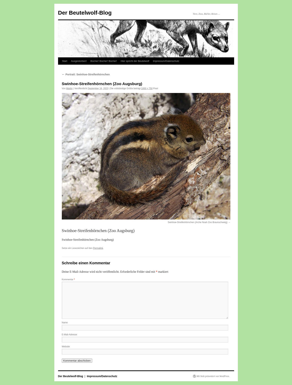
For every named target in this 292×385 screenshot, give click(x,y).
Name (65, 322)
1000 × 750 (146, 88)
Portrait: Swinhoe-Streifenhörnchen (86, 74)
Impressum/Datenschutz (166, 61)
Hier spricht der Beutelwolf (135, 61)
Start (64, 61)
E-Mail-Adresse (69, 334)
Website (66, 346)
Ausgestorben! (79, 61)
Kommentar (68, 279)
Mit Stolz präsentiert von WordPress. (213, 376)
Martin (69, 88)
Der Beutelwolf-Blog (85, 13)
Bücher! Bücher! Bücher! (103, 61)
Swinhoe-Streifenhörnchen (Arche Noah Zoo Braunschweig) (197, 222)
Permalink (98, 248)
